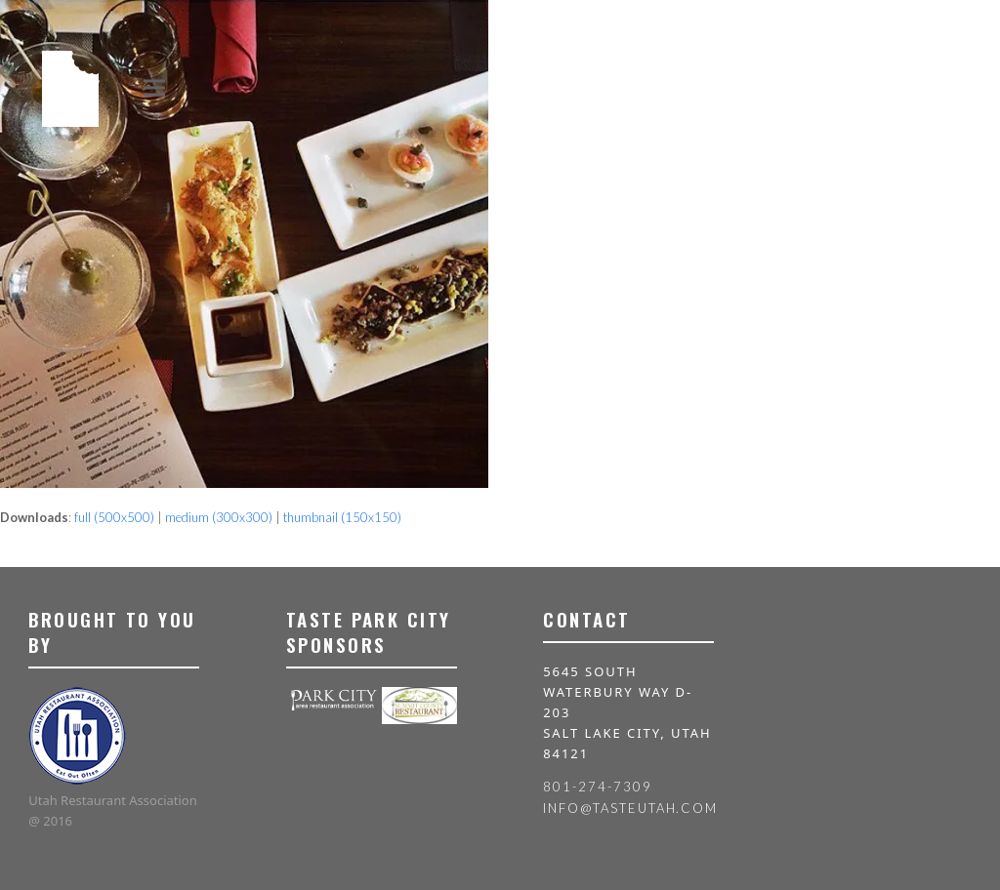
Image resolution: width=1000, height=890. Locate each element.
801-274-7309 (597, 786)
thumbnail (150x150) (342, 517)
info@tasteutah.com (630, 808)
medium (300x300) (218, 517)
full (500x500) (114, 517)
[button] (154, 87)
